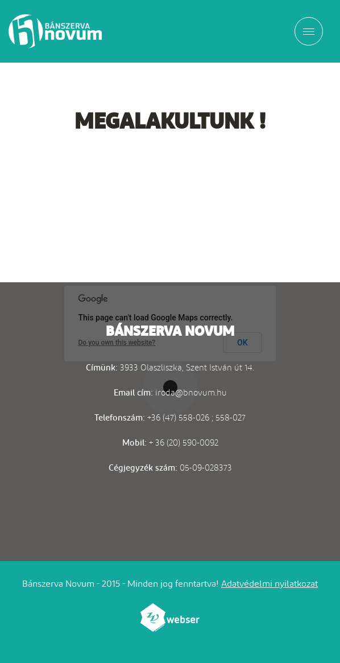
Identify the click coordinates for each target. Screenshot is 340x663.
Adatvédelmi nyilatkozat (269, 583)
